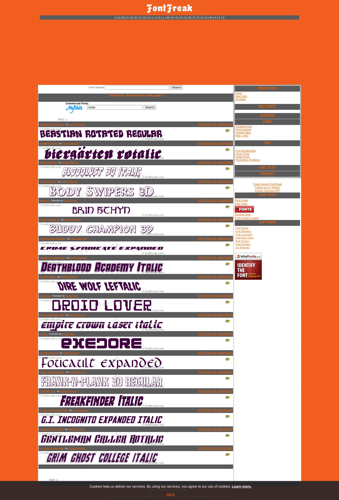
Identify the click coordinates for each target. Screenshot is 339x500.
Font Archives (243, 129)
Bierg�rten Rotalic (48, 143)
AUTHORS (267, 115)
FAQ (267, 142)
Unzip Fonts (242, 153)
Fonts (238, 93)
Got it (170, 494)
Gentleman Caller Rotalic (51, 429)
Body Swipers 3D (47, 181)
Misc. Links (241, 135)
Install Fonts (242, 157)
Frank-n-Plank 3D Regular (51, 372)
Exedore (43, 334)
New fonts (241, 96)
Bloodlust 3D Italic (48, 162)
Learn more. (242, 486)
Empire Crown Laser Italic (51, 315)
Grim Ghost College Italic (51, 448)
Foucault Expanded (48, 353)
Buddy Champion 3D (49, 219)
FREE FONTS (267, 88)
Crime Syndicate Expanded (52, 239)
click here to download (215, 124)
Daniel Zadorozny (77, 124)
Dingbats (240, 99)
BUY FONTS (267, 106)
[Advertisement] (169, 52)
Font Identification (245, 150)
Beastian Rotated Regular (51, 124)
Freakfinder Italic (47, 391)
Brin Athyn (44, 200)
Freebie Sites (243, 132)
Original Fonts (243, 126)
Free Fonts (241, 204)
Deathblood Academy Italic (52, 258)
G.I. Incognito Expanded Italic (53, 410)
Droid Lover (45, 296)
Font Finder (241, 200)
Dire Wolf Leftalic (47, 277)
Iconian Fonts (70, 200)
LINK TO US (267, 167)
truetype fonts (243, 214)
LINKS (267, 121)
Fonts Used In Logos (247, 218)
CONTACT (267, 173)
